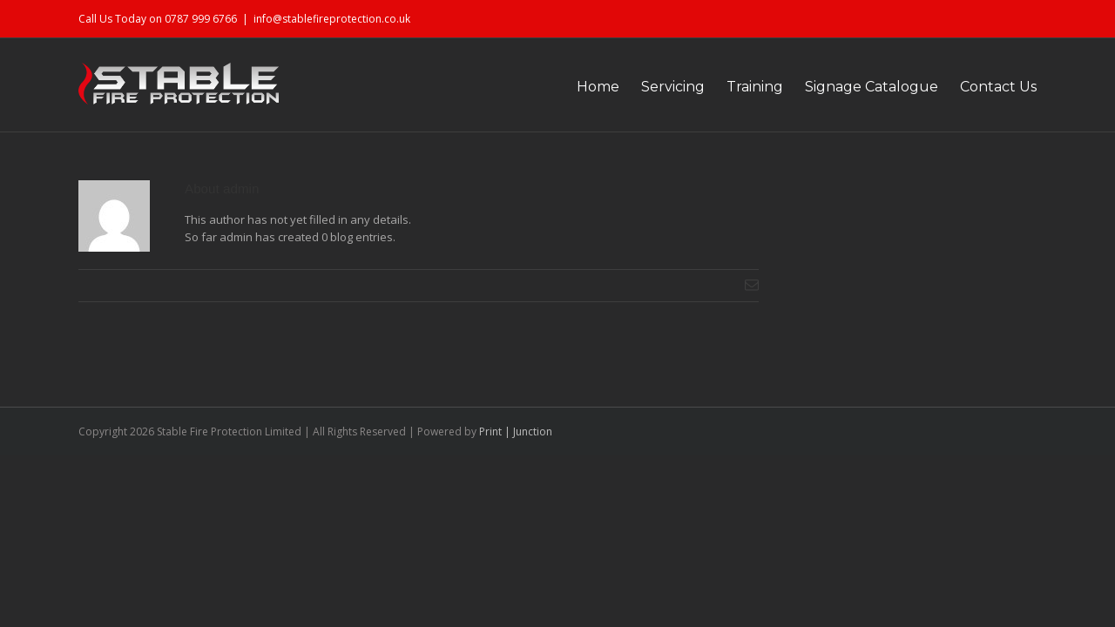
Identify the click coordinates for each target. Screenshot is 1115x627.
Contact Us (998, 86)
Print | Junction (515, 431)
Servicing (634, 86)
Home (545, 86)
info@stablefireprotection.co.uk (331, 18)
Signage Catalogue (858, 86)
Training (728, 86)
